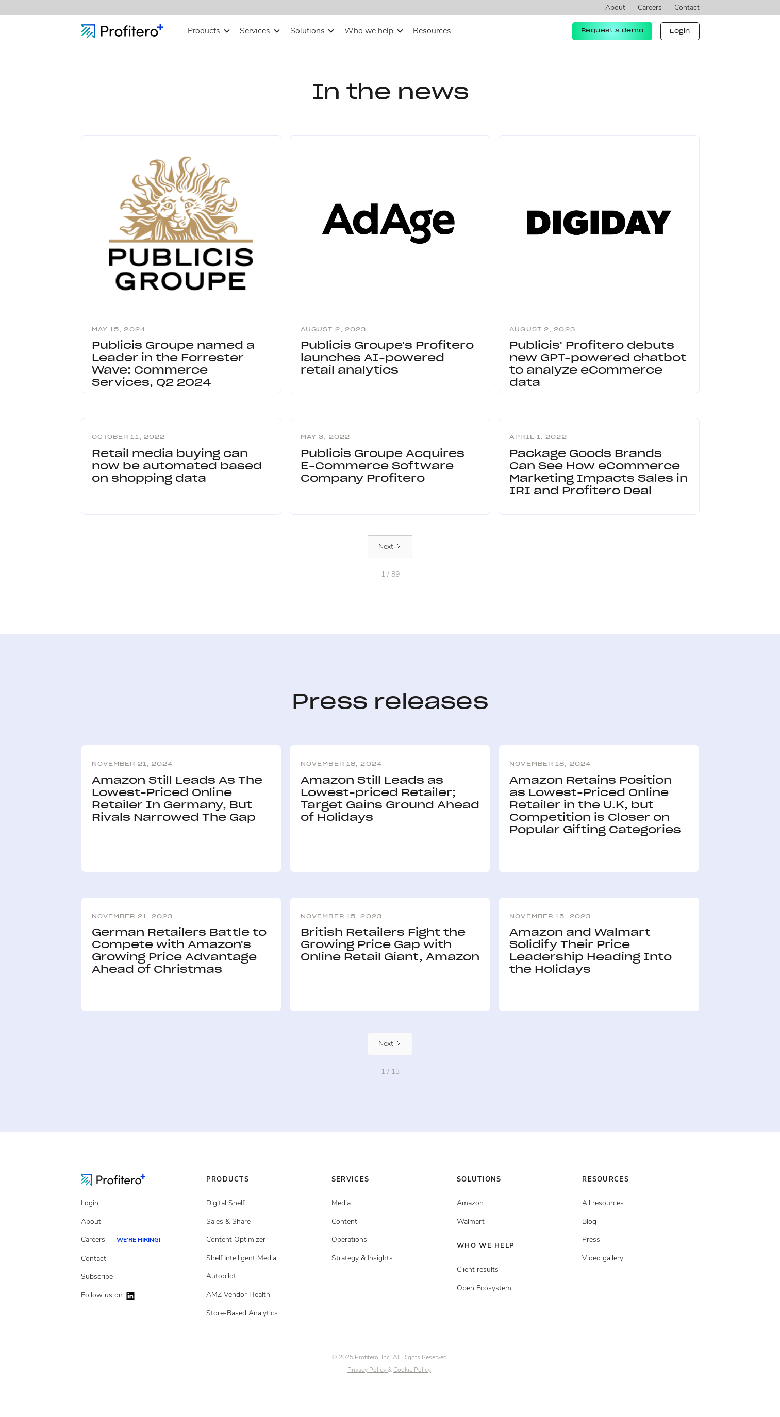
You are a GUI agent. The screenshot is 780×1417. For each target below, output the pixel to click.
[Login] (139, 1203)
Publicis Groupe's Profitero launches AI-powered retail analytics (387, 357)
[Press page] (640, 1240)
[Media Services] (390, 1203)
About (615, 7)
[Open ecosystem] (515, 1203)
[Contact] (139, 1259)
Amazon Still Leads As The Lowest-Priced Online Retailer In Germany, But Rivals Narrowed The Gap (177, 798)
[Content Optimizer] (264, 1240)
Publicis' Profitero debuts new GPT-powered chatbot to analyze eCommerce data (597, 364)
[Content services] (390, 1222)
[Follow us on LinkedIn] (139, 1295)
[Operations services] (390, 1240)
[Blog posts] (640, 1222)
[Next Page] (390, 546)
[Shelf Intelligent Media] (264, 1258)
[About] (139, 1222)
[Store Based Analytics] (264, 1295)
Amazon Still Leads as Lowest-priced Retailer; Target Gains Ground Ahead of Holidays (390, 798)
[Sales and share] (264, 1222)
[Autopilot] (264, 1276)
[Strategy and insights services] (390, 1258)
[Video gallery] (640, 1258)
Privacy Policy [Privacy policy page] (367, 1369)
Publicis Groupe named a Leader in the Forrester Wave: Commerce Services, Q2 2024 (173, 364)
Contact (687, 7)
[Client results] (515, 1222)
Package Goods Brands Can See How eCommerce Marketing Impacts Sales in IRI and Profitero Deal (598, 472)
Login (680, 31)
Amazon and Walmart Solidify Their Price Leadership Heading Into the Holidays (590, 950)
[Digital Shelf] (264, 1203)
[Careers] (139, 1240)
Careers (650, 7)
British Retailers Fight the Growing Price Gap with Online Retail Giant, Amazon (390, 944)
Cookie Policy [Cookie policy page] (412, 1369)
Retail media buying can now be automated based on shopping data (177, 465)
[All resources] (640, 1203)
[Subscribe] (139, 1277)
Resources (432, 31)
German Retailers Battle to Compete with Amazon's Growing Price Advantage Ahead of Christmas (179, 950)
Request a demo (612, 30)
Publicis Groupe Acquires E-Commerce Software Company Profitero (382, 465)
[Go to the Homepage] (121, 1179)
